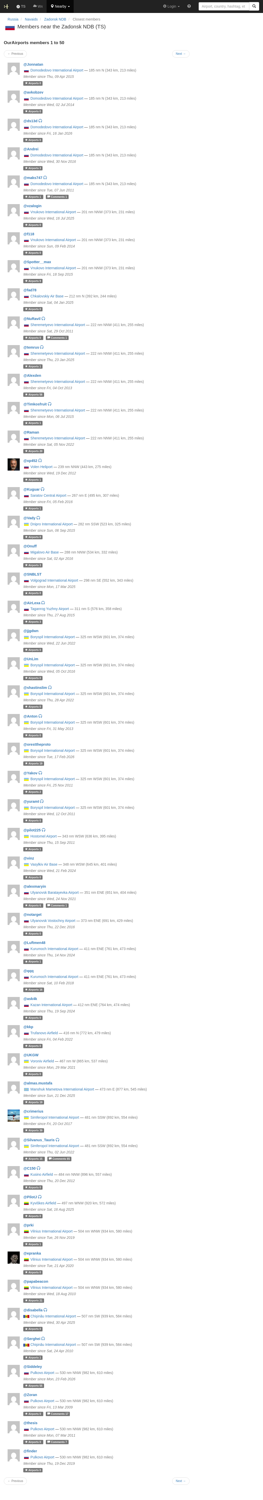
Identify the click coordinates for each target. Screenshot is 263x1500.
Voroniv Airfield (42, 1061)
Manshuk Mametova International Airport (62, 1089)
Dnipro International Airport (51, 524)
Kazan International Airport (51, 1005)
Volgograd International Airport (54, 580)
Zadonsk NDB (55, 19)
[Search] (254, 6)
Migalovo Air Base (44, 552)
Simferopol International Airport (54, 1117)
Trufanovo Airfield (44, 1033)
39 (34, 1130)
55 (34, 1385)
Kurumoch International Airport (54, 949)
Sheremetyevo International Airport (57, 325)
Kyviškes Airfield (43, 1203)
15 (34, 1158)
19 (34, 763)
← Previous (15, 1481)
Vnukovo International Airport (53, 212)
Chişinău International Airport (53, 1316)
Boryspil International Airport (52, 637)
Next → (181, 1481)
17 (57, 1413)
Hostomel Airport (43, 836)
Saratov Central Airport (48, 495)
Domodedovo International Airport (56, 70)
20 (34, 451)
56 (34, 394)
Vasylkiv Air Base (43, 864)
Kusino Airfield (41, 1174)
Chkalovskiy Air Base (47, 296)
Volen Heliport (41, 467)
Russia (13, 19)
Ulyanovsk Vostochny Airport (52, 921)
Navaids (31, 19)
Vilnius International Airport (51, 1231)
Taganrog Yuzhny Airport (49, 609)
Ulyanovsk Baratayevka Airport (54, 892)
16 (34, 989)
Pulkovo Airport (42, 1373)
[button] (60, 6)
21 (34, 1300)
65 (59, 1158)
